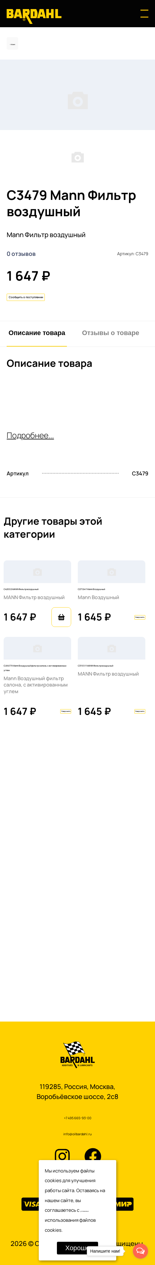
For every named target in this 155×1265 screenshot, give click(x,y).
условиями (92, 1210)
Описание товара (36, 440)
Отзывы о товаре (110, 440)
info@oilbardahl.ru (77, 1131)
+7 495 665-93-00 (77, 1111)
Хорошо (77, 1248)
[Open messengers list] (140, 1251)
